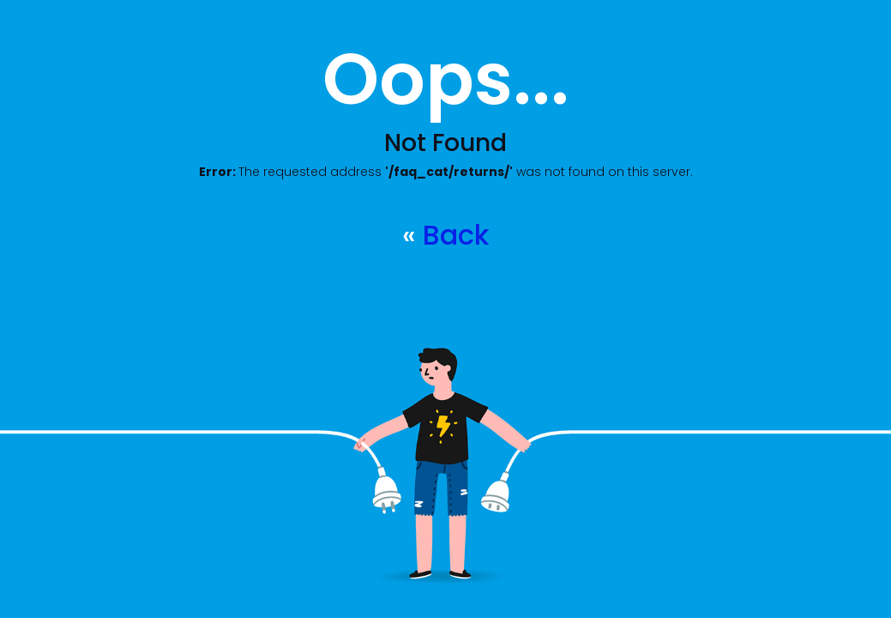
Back (456, 234)
